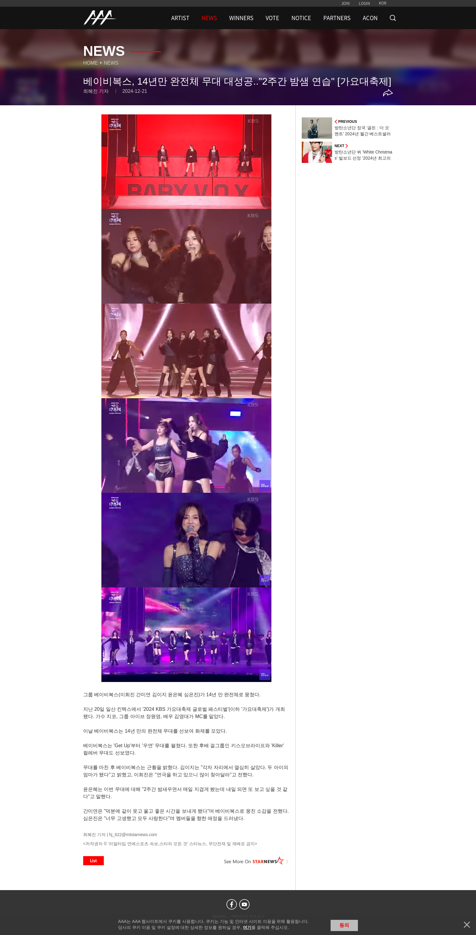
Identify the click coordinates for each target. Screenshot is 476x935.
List (93, 860)
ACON (370, 18)
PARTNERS (337, 18)
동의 (344, 925)
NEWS (209, 18)
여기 (247, 927)
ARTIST (180, 18)
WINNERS (241, 18)
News (111, 63)
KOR (382, 3)
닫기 (467, 925)
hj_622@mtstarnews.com (133, 834)
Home (90, 63)
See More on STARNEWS (256, 860)
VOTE (272, 18)
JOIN (345, 3)
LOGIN (364, 3)
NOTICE (301, 18)
